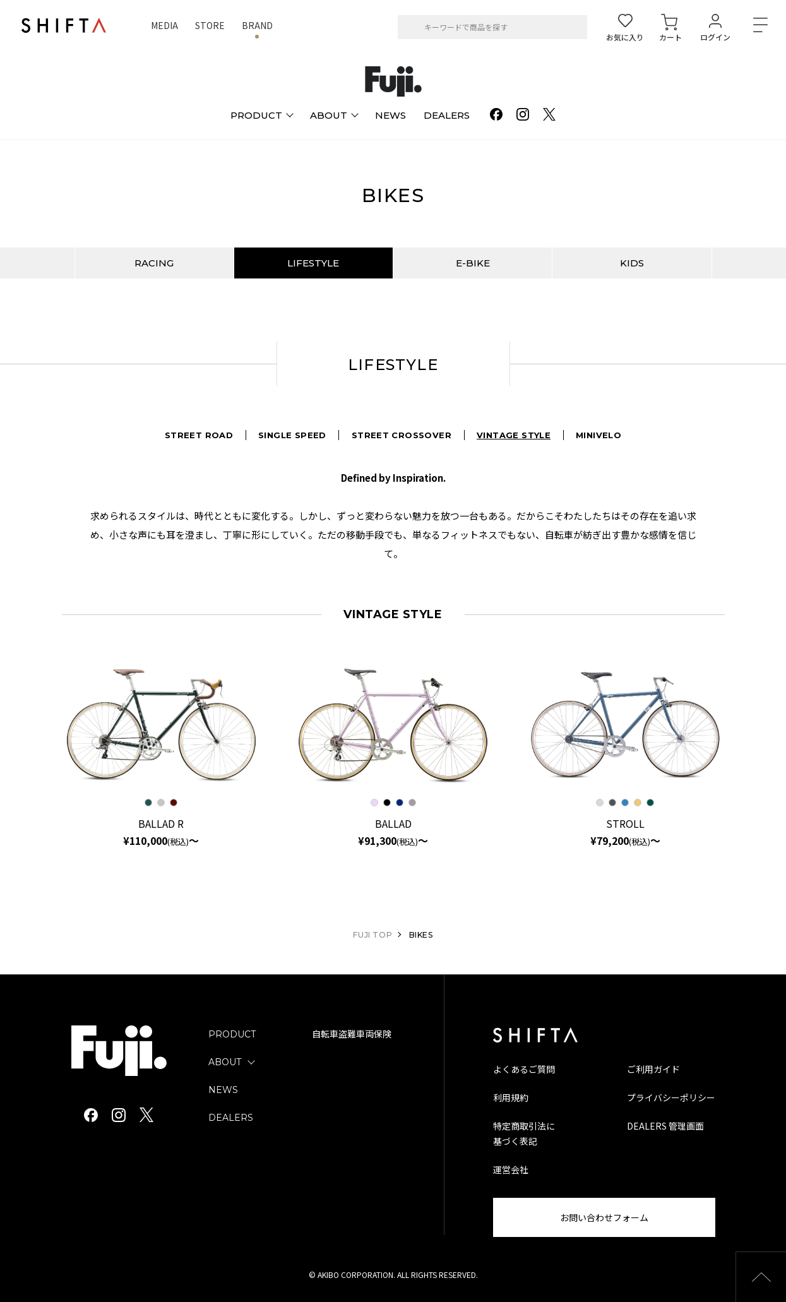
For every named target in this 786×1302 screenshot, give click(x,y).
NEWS (223, 1090)
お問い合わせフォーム (604, 1217)
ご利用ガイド (653, 1069)
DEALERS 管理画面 (665, 1126)
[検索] (412, 27)
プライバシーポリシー (671, 1097)
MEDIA (164, 25)
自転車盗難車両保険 (351, 1034)
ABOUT (224, 1062)
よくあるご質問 (524, 1069)
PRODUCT (232, 1034)
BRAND (257, 25)
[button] (760, 1276)
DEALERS (230, 1117)
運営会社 (510, 1169)
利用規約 (510, 1097)
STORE (210, 25)
